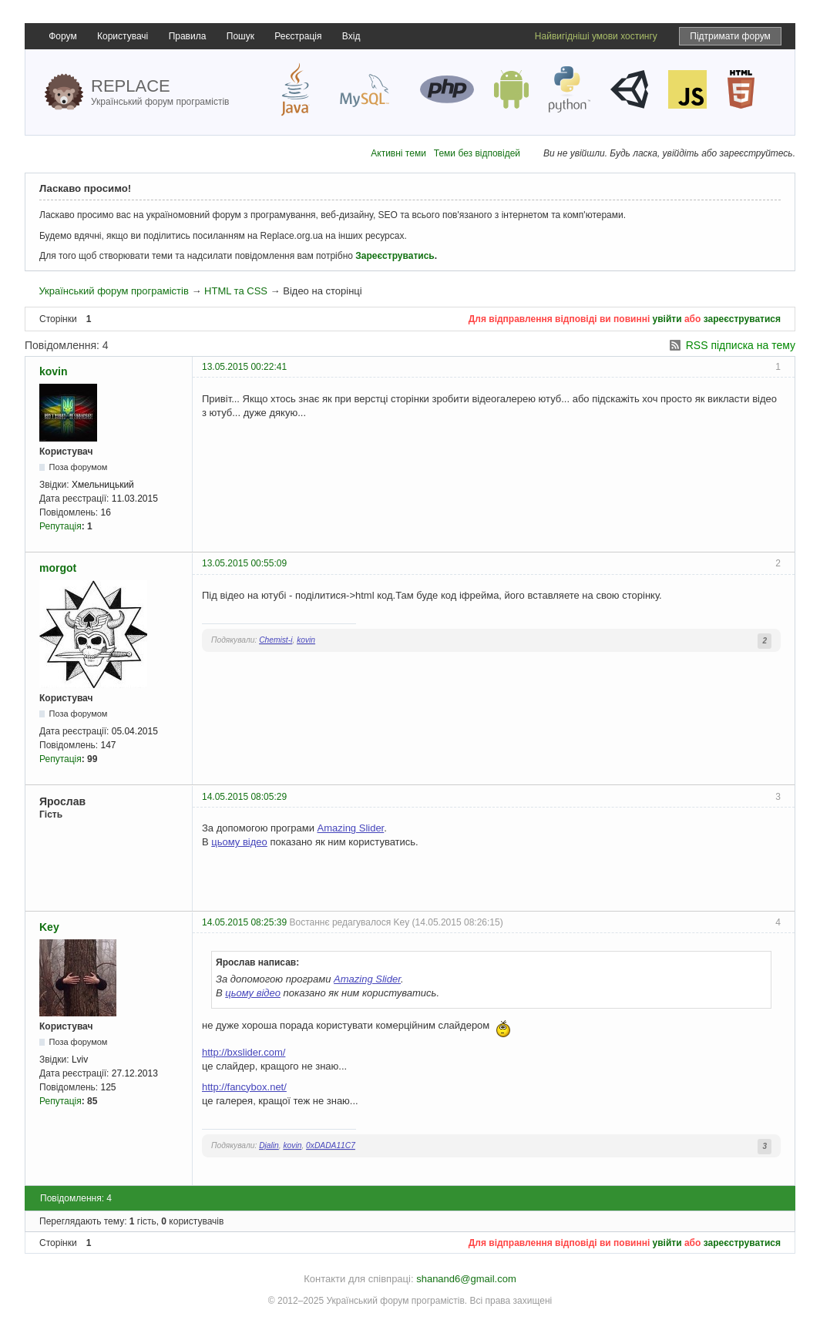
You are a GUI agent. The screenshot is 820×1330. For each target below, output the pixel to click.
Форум (62, 36)
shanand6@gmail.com (466, 1279)
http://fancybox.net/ (244, 1087)
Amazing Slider (351, 828)
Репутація (60, 526)
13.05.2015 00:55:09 (244, 563)
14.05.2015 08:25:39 (244, 922)
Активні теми (398, 153)
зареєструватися (742, 319)
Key (49, 927)
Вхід (351, 36)
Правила (188, 36)
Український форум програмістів (113, 291)
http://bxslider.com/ (243, 1052)
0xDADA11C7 (330, 1145)
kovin (53, 371)
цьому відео (239, 842)
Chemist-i (275, 640)
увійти (667, 319)
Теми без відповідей (477, 153)
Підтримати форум (730, 36)
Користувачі (122, 36)
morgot (57, 568)
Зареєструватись (394, 255)
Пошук (240, 36)
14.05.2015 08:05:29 (244, 796)
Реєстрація (297, 36)
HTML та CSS (235, 291)
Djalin (269, 1145)
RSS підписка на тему (740, 345)
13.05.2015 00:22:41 (244, 366)
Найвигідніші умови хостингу (596, 36)
